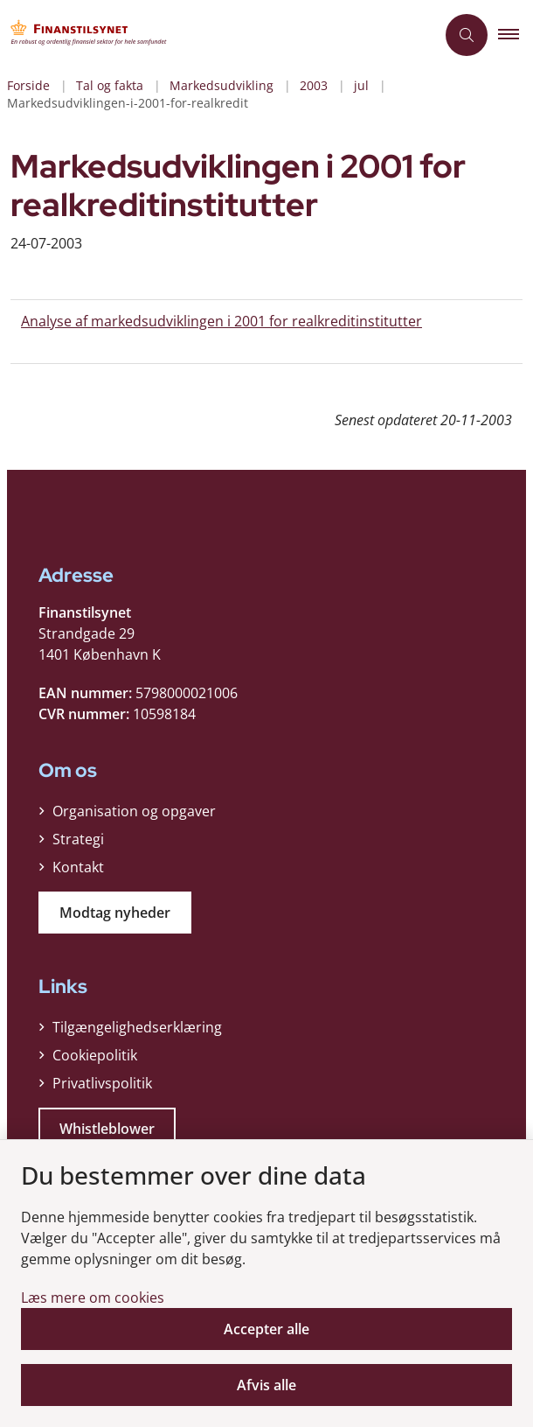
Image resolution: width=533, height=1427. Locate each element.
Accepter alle (266, 1329)
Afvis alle (266, 1385)
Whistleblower (107, 1128)
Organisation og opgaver (134, 811)
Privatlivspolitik (102, 1083)
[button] (515, 35)
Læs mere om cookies (92, 1297)
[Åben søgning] (467, 35)
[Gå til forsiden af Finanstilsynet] (217, 35)
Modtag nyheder (114, 912)
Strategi (78, 839)
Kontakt (78, 867)
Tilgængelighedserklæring (137, 1027)
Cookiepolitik (94, 1055)
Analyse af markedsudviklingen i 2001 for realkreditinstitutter (221, 321)
